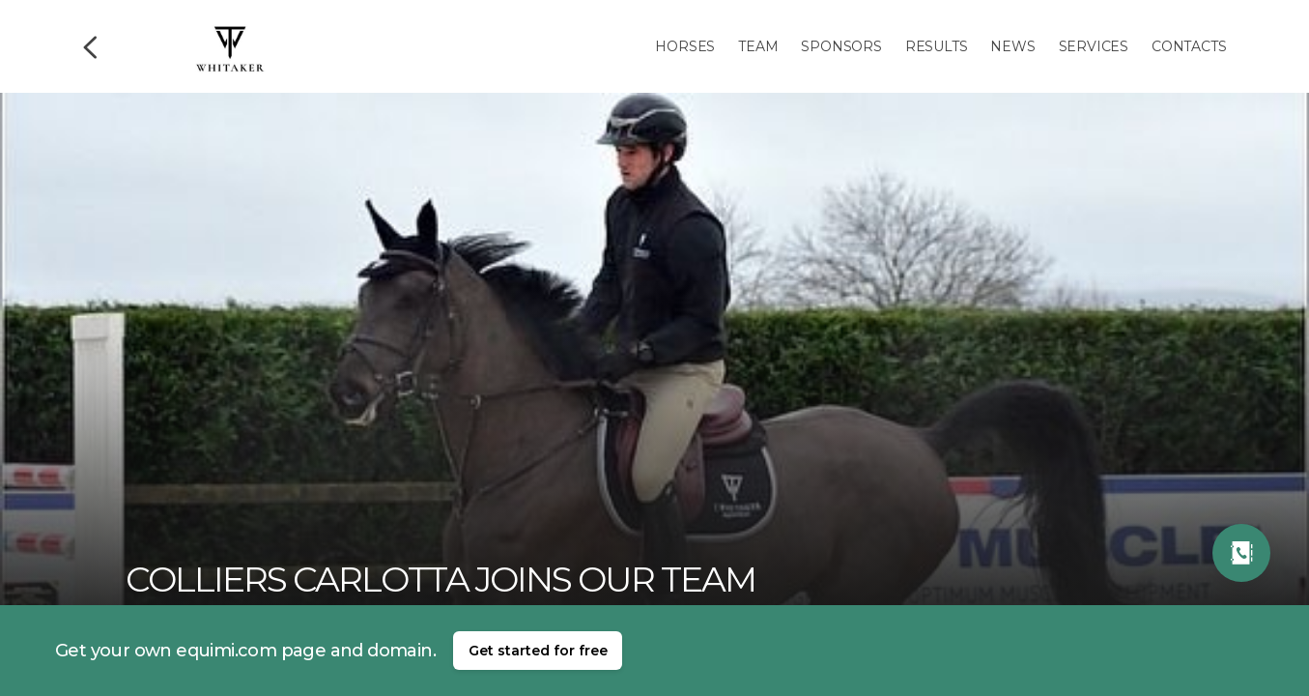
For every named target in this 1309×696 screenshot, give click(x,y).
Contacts (1189, 46)
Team (758, 46)
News (1012, 46)
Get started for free (538, 650)
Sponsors (841, 46)
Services (1093, 46)
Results (936, 46)
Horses (685, 46)
